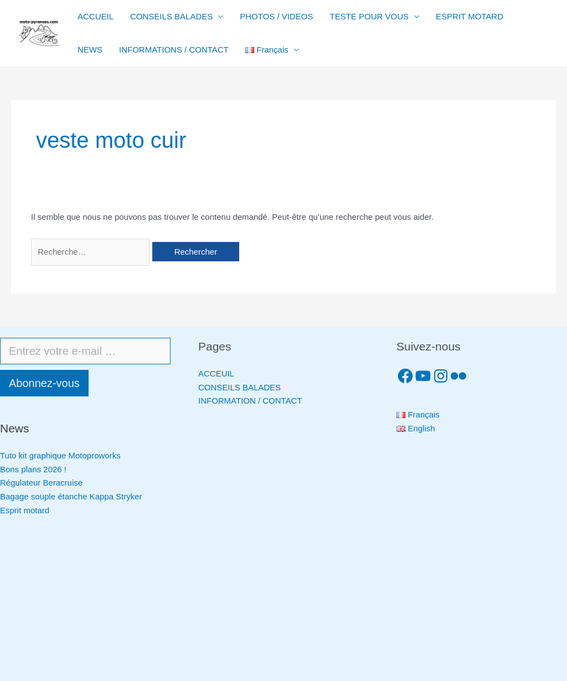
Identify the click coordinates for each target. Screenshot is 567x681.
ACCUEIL (96, 16)
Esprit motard (24, 510)
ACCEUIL (216, 373)
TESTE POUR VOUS (369, 16)
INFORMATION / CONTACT (250, 400)
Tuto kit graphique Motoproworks (60, 455)
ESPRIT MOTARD (469, 16)
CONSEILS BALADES (171, 16)
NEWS (90, 49)
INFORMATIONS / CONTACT (174, 49)
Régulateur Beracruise (41, 482)
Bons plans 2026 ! (33, 469)
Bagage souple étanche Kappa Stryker (71, 496)
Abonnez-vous (44, 383)
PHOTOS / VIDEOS (276, 16)
